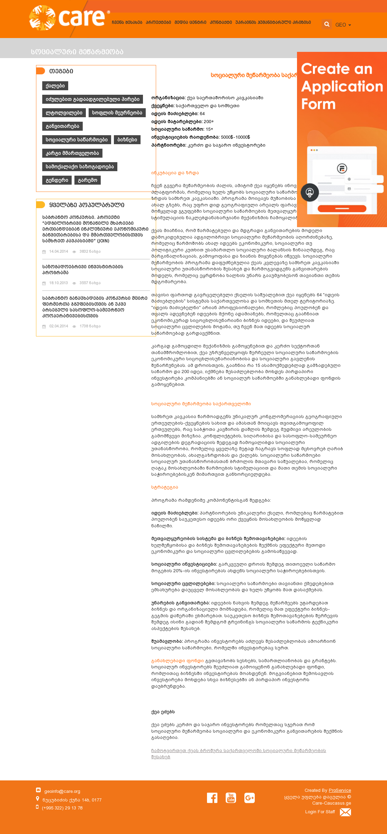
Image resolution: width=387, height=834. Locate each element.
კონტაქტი (221, 23)
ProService (340, 790)
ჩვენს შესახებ (127, 23)
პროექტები (158, 23)
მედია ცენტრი (190, 23)
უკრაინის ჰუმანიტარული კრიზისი (273, 23)
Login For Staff (328, 811)
